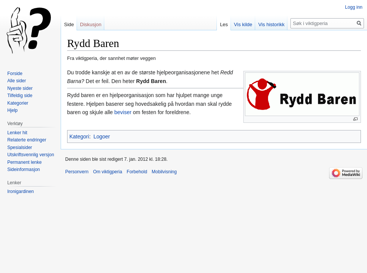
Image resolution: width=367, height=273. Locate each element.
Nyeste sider (20, 88)
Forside (14, 73)
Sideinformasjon (23, 169)
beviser (123, 112)
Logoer (101, 136)
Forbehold (137, 171)
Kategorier (17, 103)
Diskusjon (90, 24)
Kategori (79, 136)
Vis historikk (271, 24)
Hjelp (12, 110)
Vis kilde (243, 24)
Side (69, 24)
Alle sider (16, 80)
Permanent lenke (24, 162)
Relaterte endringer (26, 140)
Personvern (76, 171)
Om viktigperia (107, 171)
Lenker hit (17, 132)
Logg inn (353, 7)
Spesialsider (19, 147)
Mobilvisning (164, 171)
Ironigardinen (20, 191)
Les (224, 24)
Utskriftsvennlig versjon (30, 154)
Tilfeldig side (19, 95)
